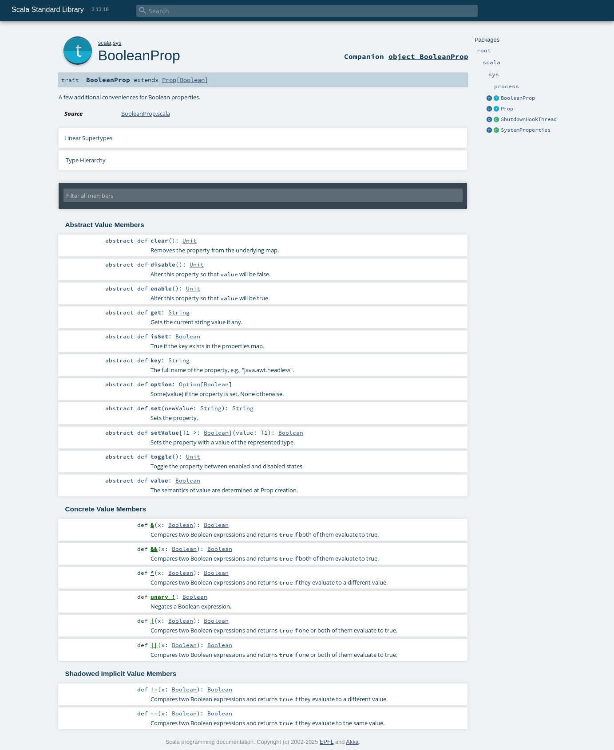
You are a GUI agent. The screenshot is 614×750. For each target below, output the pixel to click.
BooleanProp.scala (145, 114)
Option (189, 384)
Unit (189, 240)
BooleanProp (518, 98)
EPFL (327, 741)
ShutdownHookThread (529, 119)
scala (104, 42)
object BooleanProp (428, 56)
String (179, 312)
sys (117, 42)
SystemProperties (526, 130)
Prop (507, 109)
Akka (352, 741)
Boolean (192, 80)
